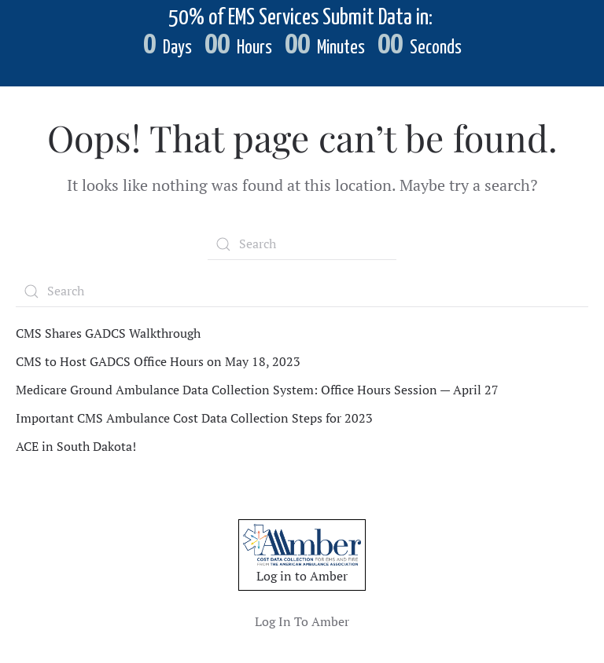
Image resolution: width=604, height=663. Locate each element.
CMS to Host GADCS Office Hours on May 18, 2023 (158, 361)
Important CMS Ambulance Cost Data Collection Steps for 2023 (194, 418)
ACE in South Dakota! (76, 446)
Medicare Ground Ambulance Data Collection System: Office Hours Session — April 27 (257, 389)
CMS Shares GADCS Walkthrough (108, 333)
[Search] (302, 244)
